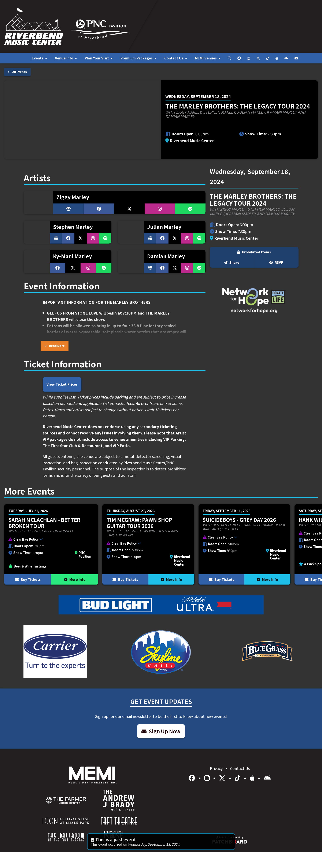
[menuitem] (39, 58)
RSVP (276, 262)
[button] (49, 539)
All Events (17, 72)
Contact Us (240, 768)
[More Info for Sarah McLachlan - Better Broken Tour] (51, 544)
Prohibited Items (254, 251)
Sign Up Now (161, 731)
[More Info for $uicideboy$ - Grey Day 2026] (244, 544)
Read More (54, 346)
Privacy (216, 768)
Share (231, 262)
